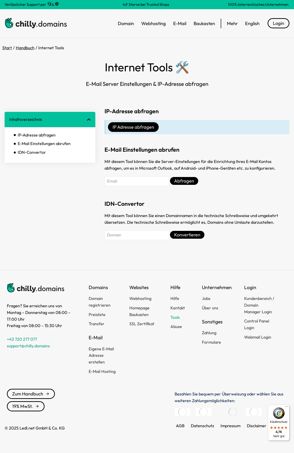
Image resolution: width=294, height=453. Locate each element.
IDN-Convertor (32, 152)
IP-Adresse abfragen (37, 135)
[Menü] (286, 407)
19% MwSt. (25, 406)
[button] (89, 119)
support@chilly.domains (28, 345)
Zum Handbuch (31, 394)
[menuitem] (252, 23)
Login (278, 23)
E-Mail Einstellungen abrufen (44, 143)
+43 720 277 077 (22, 339)
